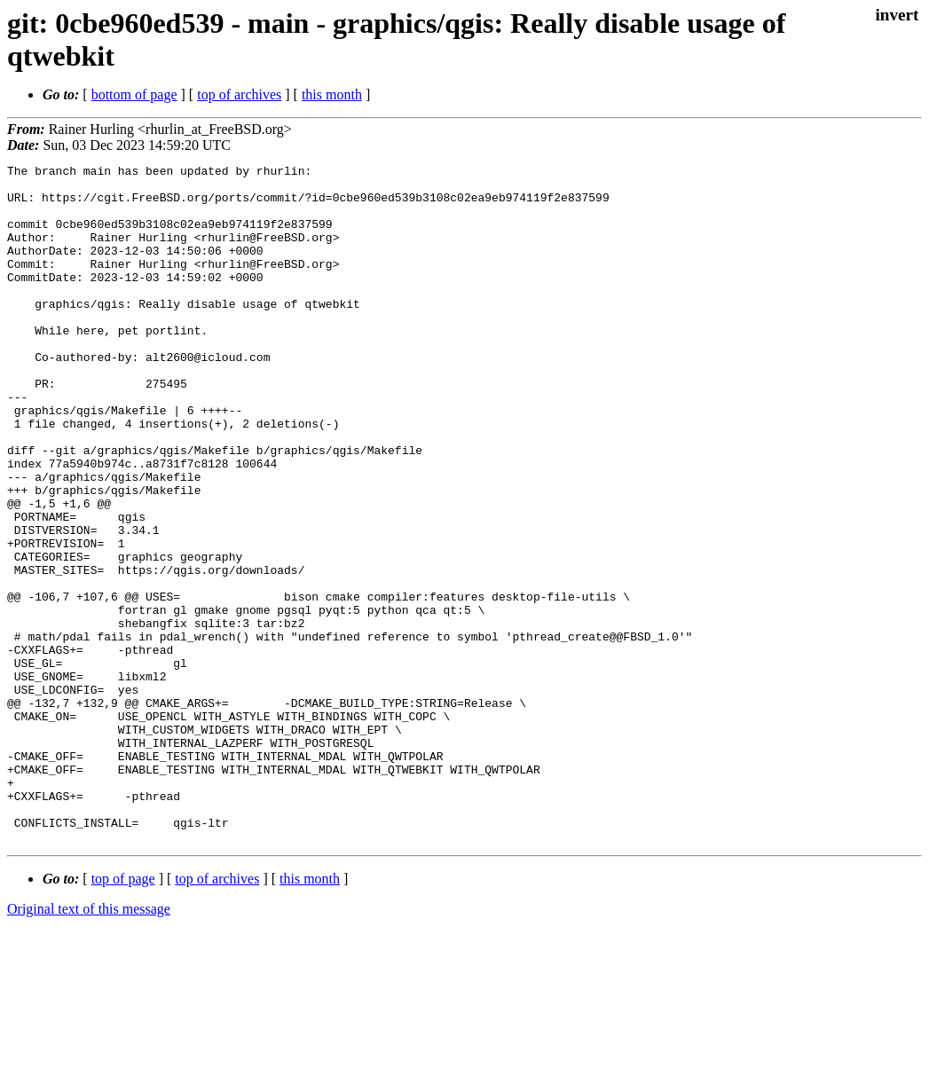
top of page (123, 1014)
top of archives (239, 94)
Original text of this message (88, 1044)
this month (332, 94)
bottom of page (134, 94)
